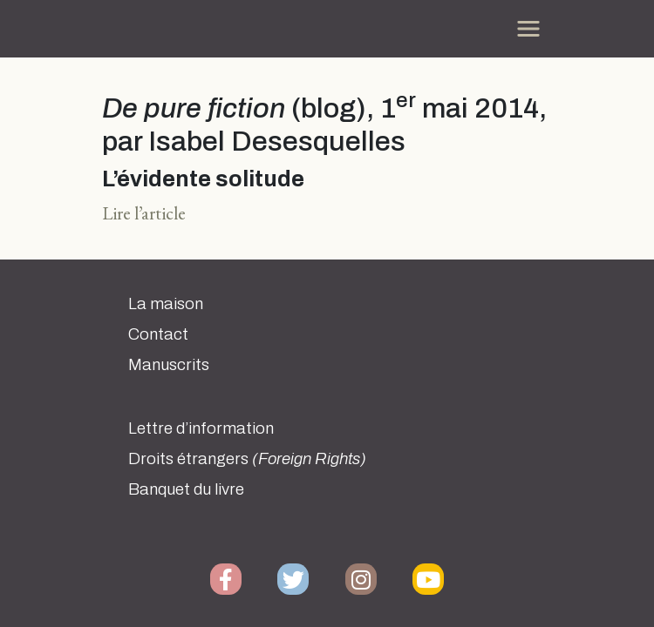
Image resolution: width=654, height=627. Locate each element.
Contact (158, 334)
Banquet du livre (186, 489)
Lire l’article (144, 213)
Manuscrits (168, 365)
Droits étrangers (247, 459)
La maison (165, 304)
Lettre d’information (201, 428)
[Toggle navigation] (528, 28)
